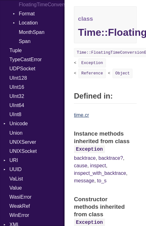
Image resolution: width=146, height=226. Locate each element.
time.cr (81, 115)
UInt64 (16, 105)
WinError (19, 215)
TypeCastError (25, 59)
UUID (15, 169)
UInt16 (16, 87)
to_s (102, 180)
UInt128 (18, 78)
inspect (98, 165)
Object (122, 73)
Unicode (18, 123)
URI (13, 160)
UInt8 (15, 114)
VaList (16, 178)
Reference (92, 73)
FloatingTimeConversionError (42, 4)
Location (28, 22)
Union (16, 133)
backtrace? (110, 158)
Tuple (15, 50)
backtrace (85, 158)
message (84, 180)
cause (80, 165)
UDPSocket (22, 68)
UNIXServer (22, 142)
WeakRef (19, 206)
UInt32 (16, 96)
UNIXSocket (23, 151)
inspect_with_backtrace (100, 173)
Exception (92, 63)
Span (24, 41)
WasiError (20, 197)
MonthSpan (31, 32)
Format (27, 13)
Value (15, 188)
